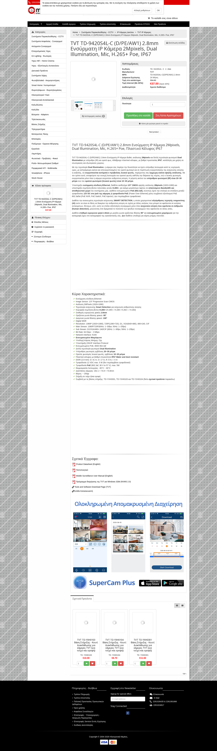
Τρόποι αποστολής (108, 24)
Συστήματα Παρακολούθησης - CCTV (97, 32)
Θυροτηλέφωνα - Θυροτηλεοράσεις (47, 90)
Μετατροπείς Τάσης (40, 134)
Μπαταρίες (36, 139)
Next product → (155, 132)
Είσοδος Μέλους (40, 222)
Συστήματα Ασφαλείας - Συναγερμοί (47, 41)
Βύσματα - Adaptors (40, 114)
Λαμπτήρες (36, 154)
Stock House (37, 178)
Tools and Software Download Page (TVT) (92, 487)
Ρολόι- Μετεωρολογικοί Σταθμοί (45, 163)
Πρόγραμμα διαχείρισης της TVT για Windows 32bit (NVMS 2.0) (103, 482)
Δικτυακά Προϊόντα (40, 71)
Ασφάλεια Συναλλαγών (82, 711)
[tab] (82, 598)
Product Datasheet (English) (88, 464)
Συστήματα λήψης (39, 75)
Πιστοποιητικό (82, 470)
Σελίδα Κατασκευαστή (83, 491)
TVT (152, 72)
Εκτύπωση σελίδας (175, 43)
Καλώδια (35, 110)
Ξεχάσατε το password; (43, 227)
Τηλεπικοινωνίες (38, 119)
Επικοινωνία (125, 24)
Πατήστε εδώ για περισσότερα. (84, 6)
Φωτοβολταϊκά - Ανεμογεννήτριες (46, 80)
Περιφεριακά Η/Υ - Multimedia (44, 168)
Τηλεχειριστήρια (38, 129)
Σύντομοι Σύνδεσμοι (42, 237)
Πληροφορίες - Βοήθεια (44, 241)
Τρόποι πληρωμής (87, 24)
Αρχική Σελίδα (52, 24)
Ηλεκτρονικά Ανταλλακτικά (43, 100)
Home (75, 32)
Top (185, 674)
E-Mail (154, 698)
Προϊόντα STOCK (142, 24)
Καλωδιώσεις (37, 105)
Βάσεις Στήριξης (38, 124)
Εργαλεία (35, 149)
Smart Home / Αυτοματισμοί (43, 85)
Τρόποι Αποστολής (81, 698)
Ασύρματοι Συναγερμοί (41, 46)
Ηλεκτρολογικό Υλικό (40, 95)
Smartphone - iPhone (41, 173)
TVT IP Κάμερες (144, 32)
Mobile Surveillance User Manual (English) (94, 476)
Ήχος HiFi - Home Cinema (43, 61)
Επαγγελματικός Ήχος (41, 51)
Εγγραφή (37, 232)
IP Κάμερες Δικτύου (125, 32)
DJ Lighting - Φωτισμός (41, 56)
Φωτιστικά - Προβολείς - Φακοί (45, 158)
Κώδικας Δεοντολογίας (82, 725)
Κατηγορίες (34, 24)
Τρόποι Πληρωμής (81, 694)
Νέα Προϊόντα (160, 24)
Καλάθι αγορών (69, 24)
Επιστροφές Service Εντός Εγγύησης (89, 721)
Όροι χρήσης (78, 708)
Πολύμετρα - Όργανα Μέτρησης (45, 144)
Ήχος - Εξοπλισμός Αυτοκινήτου (45, 66)
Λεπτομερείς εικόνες (93, 116)
